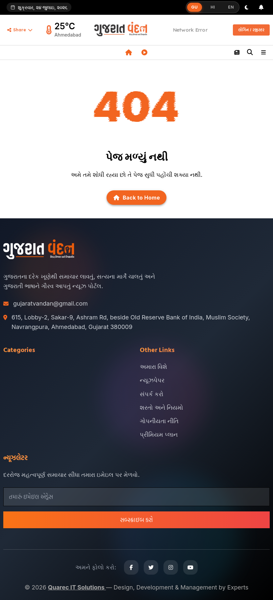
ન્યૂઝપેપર (152, 380)
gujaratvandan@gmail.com (50, 303)
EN (231, 7)
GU (194, 7)
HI (213, 7)
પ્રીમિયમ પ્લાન (159, 434)
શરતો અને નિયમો (161, 407)
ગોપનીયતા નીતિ (159, 421)
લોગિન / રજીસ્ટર (251, 30)
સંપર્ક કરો (151, 394)
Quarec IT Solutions (77, 587)
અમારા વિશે (153, 366)
